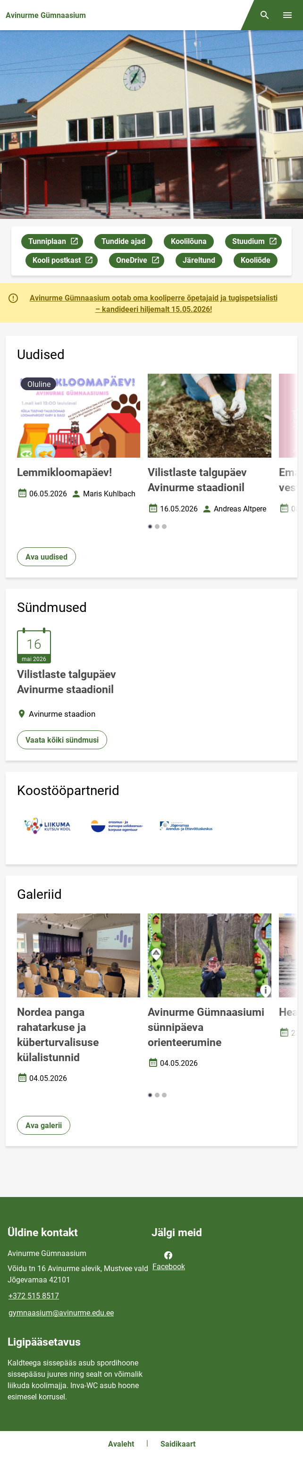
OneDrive (140, 261)
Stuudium (257, 242)
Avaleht (121, 1444)
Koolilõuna (189, 241)
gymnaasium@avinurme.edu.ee (61, 1312)
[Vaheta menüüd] (287, 15)
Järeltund (199, 260)
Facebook (168, 1260)
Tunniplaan (55, 242)
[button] (150, 526)
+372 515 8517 (33, 1295)
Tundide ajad (123, 241)
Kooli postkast (65, 261)
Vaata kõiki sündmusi (62, 740)
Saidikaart (177, 1444)
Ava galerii (43, 1125)
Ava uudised (46, 557)
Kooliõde (255, 260)
